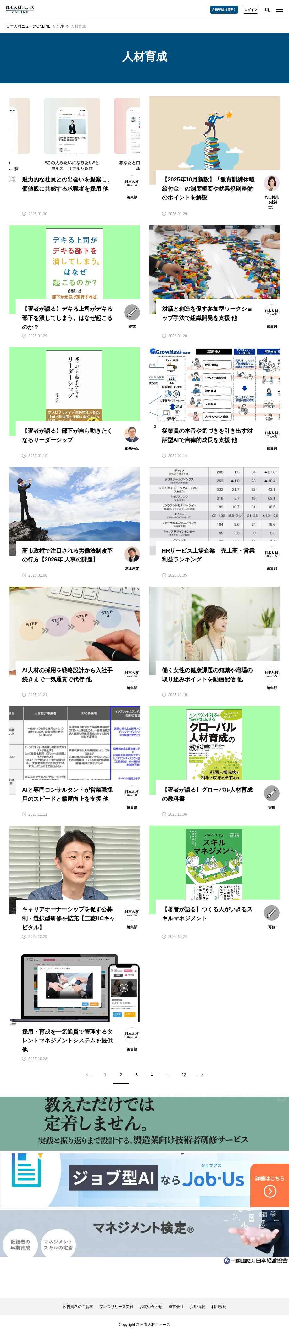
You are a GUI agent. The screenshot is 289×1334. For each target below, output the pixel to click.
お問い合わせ (151, 1306)
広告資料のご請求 (78, 1306)
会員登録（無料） (224, 9)
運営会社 (176, 1306)
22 (183, 1074)
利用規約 (218, 1306)
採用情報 (197, 1306)
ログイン (250, 10)
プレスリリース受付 (116, 1306)
